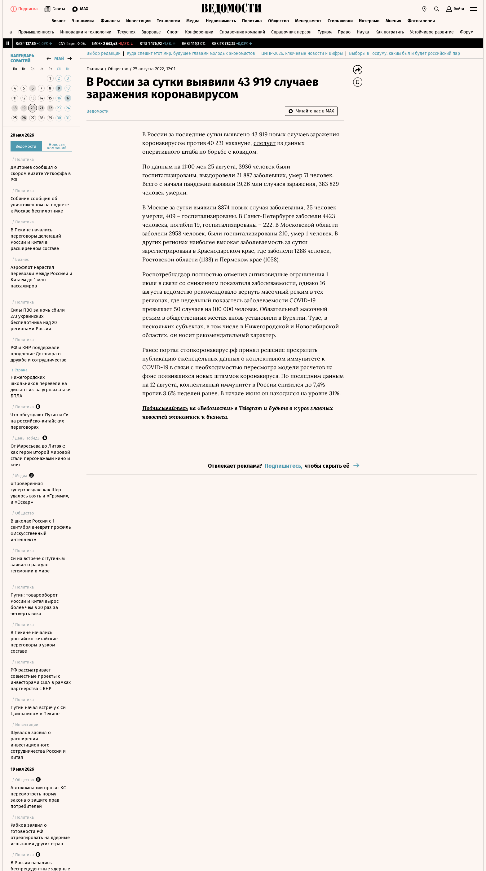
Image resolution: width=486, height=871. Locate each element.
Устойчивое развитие (432, 32)
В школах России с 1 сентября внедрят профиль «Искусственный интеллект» (41, 530)
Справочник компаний (242, 32)
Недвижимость (221, 21)
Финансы (110, 21)
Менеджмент (308, 21)
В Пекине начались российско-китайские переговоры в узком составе (34, 642)
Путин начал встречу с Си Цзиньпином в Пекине (38, 710)
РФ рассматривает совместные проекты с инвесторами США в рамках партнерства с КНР (41, 679)
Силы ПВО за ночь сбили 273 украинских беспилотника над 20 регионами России (38, 319)
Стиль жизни (340, 21)
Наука (363, 32)
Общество (278, 21)
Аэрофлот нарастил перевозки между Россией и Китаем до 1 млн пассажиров (41, 277)
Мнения (393, 21)
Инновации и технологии (85, 32)
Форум (466, 32)
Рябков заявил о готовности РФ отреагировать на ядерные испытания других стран (40, 834)
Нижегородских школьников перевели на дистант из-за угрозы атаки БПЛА (41, 386)
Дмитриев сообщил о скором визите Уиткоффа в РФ (41, 173)
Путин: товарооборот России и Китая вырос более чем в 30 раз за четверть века (35, 604)
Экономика (83, 21)
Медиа (193, 21)
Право (344, 32)
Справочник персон (291, 32)
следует (265, 143)
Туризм (325, 32)
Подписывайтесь (165, 408)
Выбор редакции (103, 53)
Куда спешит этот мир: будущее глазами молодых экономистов (191, 53)
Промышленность (36, 32)
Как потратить (389, 32)
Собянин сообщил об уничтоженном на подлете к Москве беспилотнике (40, 205)
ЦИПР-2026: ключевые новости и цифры (302, 53)
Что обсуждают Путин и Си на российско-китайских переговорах (39, 421)
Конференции (199, 32)
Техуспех (126, 32)
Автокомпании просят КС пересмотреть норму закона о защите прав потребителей (38, 797)
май (59, 58)
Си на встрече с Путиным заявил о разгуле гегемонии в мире (38, 565)
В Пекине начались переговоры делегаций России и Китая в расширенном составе (36, 239)
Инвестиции (138, 21)
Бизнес (58, 21)
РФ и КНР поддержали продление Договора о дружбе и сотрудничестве (38, 354)
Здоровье (151, 32)
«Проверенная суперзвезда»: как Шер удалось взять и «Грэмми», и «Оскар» (40, 493)
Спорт (173, 32)
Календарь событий (22, 58)
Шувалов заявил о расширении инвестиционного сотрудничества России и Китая (38, 745)
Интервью (369, 21)
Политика (252, 21)
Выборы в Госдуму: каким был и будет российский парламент (412, 53)
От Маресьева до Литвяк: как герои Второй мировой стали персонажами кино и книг (40, 455)
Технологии (168, 21)
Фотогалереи (421, 21)
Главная (95, 69)
